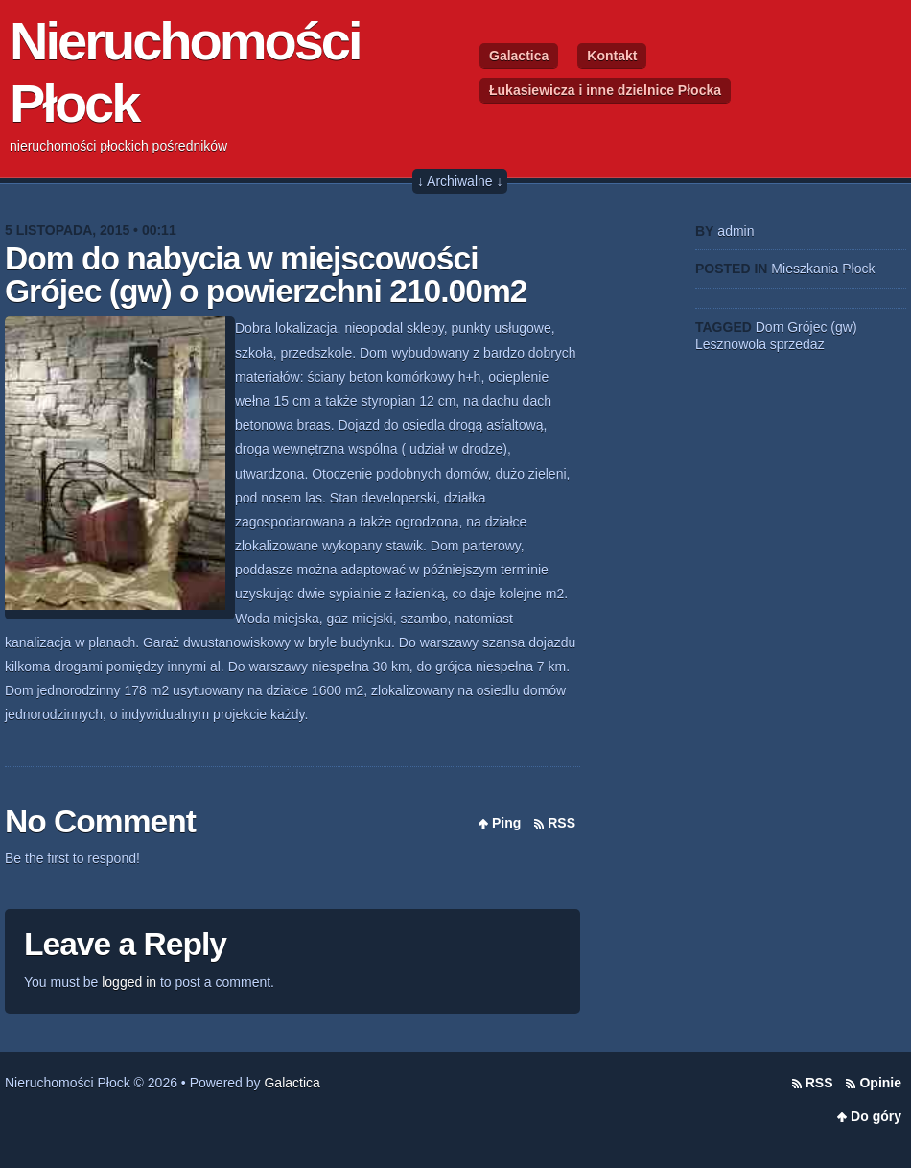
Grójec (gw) (821, 327)
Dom (770, 327)
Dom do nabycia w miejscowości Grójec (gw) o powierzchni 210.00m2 (265, 275)
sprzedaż (797, 344)
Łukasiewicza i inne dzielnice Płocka (605, 90)
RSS (561, 822)
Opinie (880, 1082)
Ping (506, 822)
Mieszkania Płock (823, 268)
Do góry (876, 1116)
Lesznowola (730, 344)
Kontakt (612, 55)
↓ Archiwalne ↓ (459, 181)
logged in (129, 982)
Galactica (519, 55)
